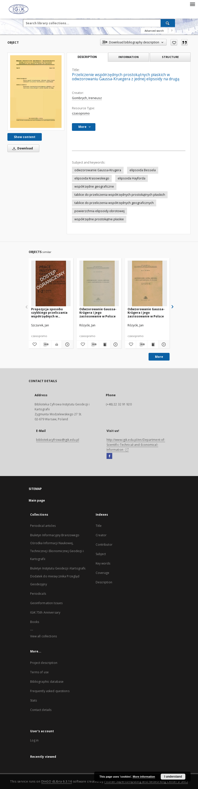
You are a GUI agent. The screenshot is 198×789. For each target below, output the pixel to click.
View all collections (43, 636)
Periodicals (38, 594)
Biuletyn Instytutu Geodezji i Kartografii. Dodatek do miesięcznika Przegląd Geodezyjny (58, 576)
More (159, 357)
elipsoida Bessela (143, 170)
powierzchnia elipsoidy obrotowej (99, 211)
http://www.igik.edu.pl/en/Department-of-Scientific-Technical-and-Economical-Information (136, 445)
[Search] (168, 23)
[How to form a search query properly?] (172, 31)
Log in (34, 740)
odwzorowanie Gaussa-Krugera (97, 170)
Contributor (104, 544)
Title (99, 526)
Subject (101, 554)
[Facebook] (109, 456)
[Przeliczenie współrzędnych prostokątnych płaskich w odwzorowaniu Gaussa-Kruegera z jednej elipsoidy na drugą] (36, 91)
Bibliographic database (47, 681)
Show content (24, 137)
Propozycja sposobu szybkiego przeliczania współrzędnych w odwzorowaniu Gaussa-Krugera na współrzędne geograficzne (50, 312)
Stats (33, 700)
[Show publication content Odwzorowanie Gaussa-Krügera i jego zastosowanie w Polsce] (104, 344)
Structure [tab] (170, 57)
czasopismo (81, 113)
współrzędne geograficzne (94, 186)
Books (34, 622)
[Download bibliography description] (45, 344)
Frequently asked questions (49, 691)
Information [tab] (128, 57)
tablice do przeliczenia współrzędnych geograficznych (114, 203)
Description (104, 582)
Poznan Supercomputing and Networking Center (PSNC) (146, 781)
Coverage (103, 573)
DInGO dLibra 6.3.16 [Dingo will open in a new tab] (56, 781)
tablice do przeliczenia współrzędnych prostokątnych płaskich (119, 195)
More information (144, 776)
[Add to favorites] (174, 42)
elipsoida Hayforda (131, 178)
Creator (101, 535)
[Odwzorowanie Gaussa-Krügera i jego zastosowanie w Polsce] (99, 284)
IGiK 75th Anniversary (45, 612)
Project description (43, 663)
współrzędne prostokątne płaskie (99, 219)
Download (22, 148)
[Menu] (192, 4)
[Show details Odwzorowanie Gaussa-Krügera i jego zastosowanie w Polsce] (115, 344)
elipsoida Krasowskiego (91, 178)
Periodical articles (43, 526)
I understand (173, 776)
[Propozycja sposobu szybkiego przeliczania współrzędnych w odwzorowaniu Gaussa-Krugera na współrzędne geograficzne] (50, 284)
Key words (103, 563)
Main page (37, 500)
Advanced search (154, 30)
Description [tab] (87, 57)
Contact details (41, 710)
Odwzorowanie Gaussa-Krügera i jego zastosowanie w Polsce (97, 312)
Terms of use (39, 672)
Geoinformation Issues (46, 603)
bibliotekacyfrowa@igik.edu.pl (57, 440)
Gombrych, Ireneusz (87, 98)
